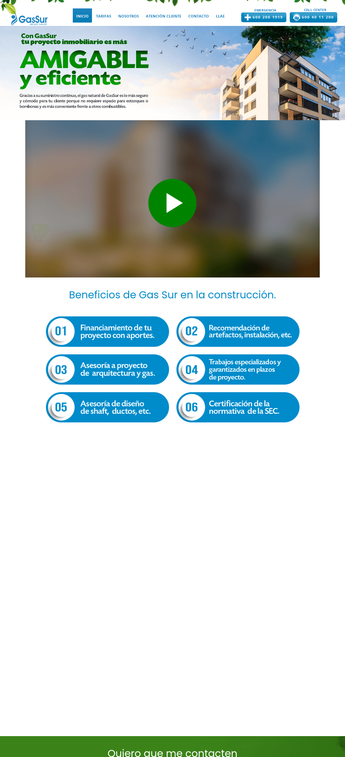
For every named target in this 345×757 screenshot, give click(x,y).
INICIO (82, 16)
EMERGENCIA (265, 10)
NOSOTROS (128, 16)
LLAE (220, 16)
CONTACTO (198, 16)
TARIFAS (103, 16)
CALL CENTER (315, 9)
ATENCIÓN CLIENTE (163, 16)
